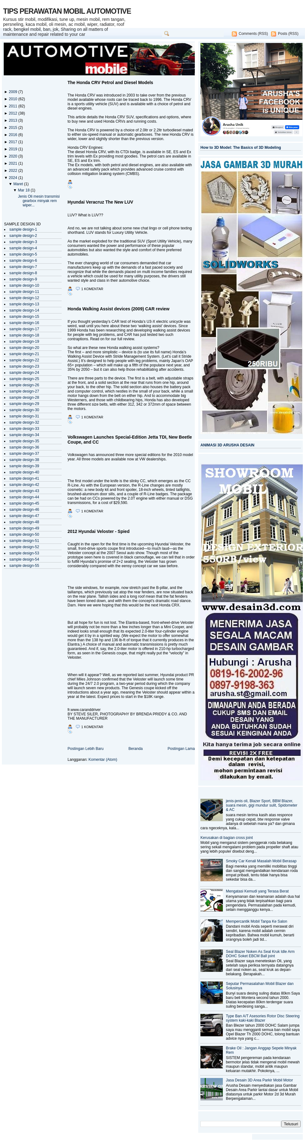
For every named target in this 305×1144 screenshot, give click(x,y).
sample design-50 (24, 534)
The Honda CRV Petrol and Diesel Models (110, 82)
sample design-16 (24, 323)
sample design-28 (24, 397)
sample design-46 (24, 509)
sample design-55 (24, 565)
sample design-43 (24, 491)
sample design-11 (24, 292)
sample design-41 (24, 478)
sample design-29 (24, 404)
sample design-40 (24, 472)
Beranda (136, 748)
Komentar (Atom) (102, 759)
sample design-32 (24, 422)
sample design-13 (24, 304)
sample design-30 (24, 410)
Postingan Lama (181, 748)
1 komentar (92, 289)
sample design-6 (23, 260)
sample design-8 (23, 273)
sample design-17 (24, 329)
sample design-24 (24, 372)
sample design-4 (23, 248)
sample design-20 (24, 348)
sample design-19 (24, 341)
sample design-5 (23, 254)
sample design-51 (24, 541)
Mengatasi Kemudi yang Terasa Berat (257, 891)
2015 (13, 127)
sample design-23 (24, 366)
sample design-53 (24, 553)
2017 (13, 142)
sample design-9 (23, 279)
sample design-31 (24, 416)
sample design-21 (24, 354)
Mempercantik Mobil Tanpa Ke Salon (256, 921)
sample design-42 (24, 485)
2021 (13, 163)
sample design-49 (24, 528)
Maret (18, 184)
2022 (13, 170)
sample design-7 (23, 267)
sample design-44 (24, 497)
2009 (13, 92)
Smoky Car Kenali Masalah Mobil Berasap (261, 861)
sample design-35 (24, 441)
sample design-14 (24, 310)
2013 (13, 120)
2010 (13, 99)
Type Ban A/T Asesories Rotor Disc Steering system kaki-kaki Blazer (263, 1018)
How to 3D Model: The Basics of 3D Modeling (240, 147)
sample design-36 (24, 447)
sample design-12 (24, 298)
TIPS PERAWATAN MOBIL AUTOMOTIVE (67, 11)
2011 (13, 106)
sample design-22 (24, 360)
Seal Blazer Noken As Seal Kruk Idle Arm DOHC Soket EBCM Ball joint (260, 953)
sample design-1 (23, 229)
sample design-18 (24, 335)
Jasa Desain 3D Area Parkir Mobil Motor (259, 1080)
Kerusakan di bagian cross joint (226, 838)
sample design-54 (24, 559)
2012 (13, 113)
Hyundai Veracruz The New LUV (100, 202)
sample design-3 (23, 242)
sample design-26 (24, 385)
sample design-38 (24, 460)
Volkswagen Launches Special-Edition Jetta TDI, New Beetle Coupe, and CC (130, 440)
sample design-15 (24, 316)
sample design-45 (24, 503)
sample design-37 (24, 453)
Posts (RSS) (288, 33)
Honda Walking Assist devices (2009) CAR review (118, 308)
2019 (13, 149)
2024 (13, 178)
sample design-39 (24, 466)
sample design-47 (24, 516)
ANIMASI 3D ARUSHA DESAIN (227, 445)
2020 (13, 156)
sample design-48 (24, 522)
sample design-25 (24, 379)
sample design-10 (24, 285)
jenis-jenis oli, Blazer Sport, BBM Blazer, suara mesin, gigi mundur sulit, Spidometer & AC (262, 805)
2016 (13, 135)
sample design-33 (24, 428)
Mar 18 (24, 190)
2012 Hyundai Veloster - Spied (98, 531)
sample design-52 (24, 547)
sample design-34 (24, 435)
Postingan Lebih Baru (86, 748)
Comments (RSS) (253, 33)
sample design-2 (23, 235)
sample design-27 (24, 391)
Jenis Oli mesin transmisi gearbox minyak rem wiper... (39, 200)
